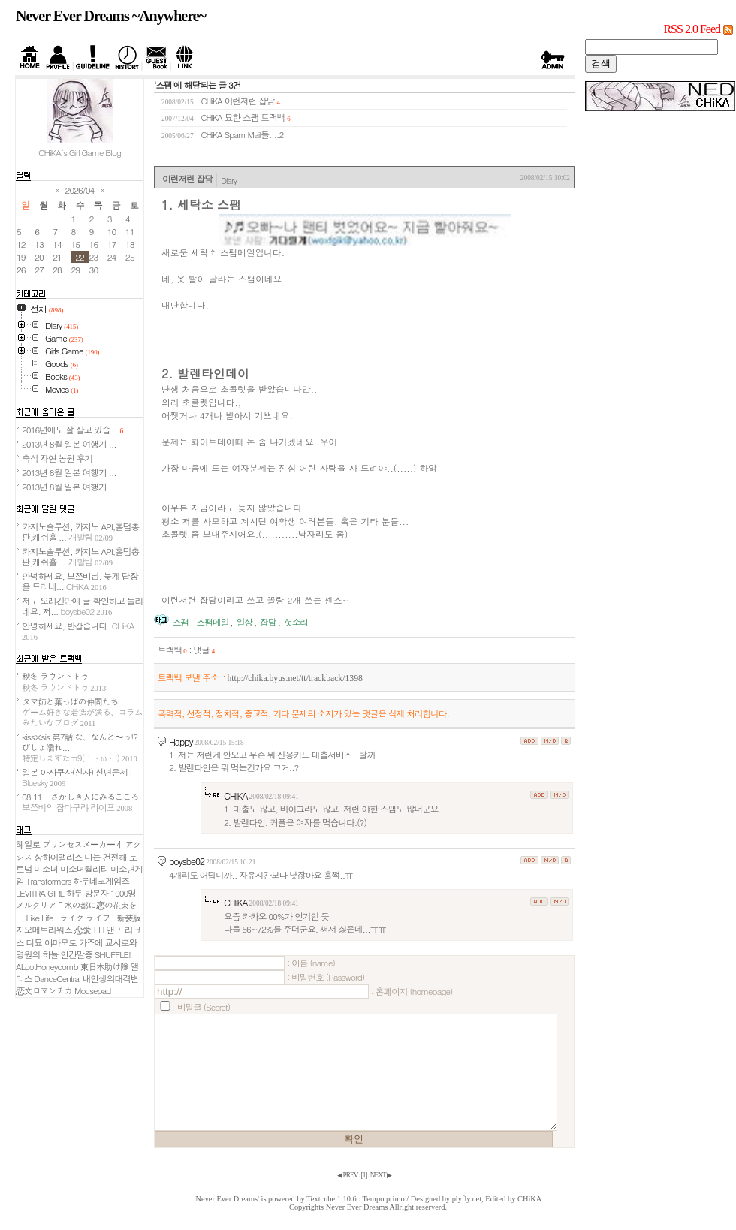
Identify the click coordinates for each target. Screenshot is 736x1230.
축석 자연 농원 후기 (57, 458)
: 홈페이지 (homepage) (411, 991)
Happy (181, 741)
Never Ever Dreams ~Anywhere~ (111, 16)
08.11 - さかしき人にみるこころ (80, 802)
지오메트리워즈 (44, 930)
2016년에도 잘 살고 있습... (72, 430)
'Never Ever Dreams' (227, 1199)
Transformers (48, 881)
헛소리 (296, 622)
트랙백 (172, 650)
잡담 (268, 622)
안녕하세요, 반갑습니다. (78, 630)
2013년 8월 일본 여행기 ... (69, 444)
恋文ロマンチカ (44, 990)
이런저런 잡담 (250, 101)
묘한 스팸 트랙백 (255, 117)
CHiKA (236, 795)
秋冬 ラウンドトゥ (64, 681)
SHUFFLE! (113, 954)
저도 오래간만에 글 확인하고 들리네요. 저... (82, 606)
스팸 (181, 622)
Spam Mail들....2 (254, 134)
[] (364, 1175)
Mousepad (92, 990)
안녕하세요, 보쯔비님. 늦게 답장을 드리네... (79, 581)
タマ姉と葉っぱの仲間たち (82, 711)
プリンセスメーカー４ (82, 844)
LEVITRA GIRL (40, 893)
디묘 (34, 942)
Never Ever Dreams (357, 1207)
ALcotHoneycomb (47, 966)
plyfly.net (466, 1199)
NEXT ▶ (380, 1175)
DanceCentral (57, 978)
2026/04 (80, 190)
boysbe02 (186, 861)
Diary (229, 180)
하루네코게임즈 (101, 881)
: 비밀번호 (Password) (325, 977)
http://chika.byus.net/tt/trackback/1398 (294, 678)
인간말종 (76, 954)
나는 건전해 (105, 857)
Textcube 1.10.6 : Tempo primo (355, 1199)
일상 (244, 622)
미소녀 (46, 869)
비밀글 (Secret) (203, 1007)
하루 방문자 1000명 (101, 893)
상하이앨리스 (58, 857)
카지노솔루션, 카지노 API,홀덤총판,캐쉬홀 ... (80, 531)
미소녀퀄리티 (84, 869)
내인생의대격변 (111, 978)
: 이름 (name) (311, 963)
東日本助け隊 (104, 966)
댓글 (204, 650)
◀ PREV (347, 1175)
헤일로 (28, 844)
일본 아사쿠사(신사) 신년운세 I (76, 777)
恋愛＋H (89, 930)
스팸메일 (213, 622)
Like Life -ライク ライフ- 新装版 (83, 918)
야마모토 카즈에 (73, 942)
